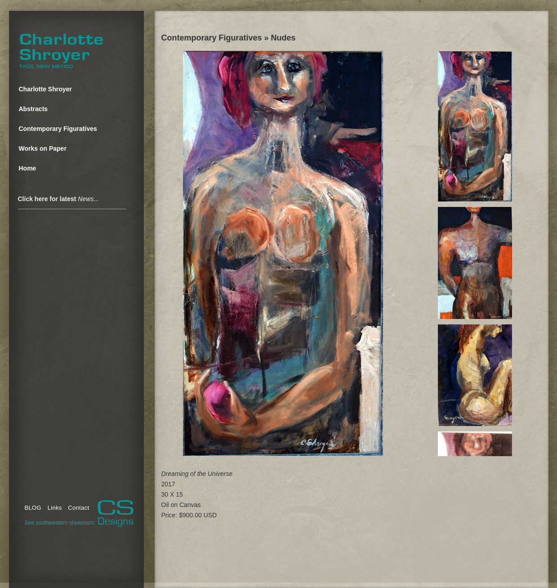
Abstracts (33, 108)
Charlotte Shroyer (45, 89)
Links (55, 507)
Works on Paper (43, 148)
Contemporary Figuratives (58, 128)
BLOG (33, 507)
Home (27, 168)
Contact (78, 507)
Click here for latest (58, 198)
